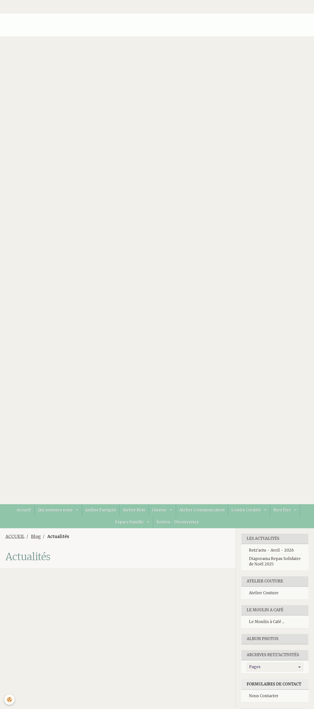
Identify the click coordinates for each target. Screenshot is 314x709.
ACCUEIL (14, 537)
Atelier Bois (134, 510)
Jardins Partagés (100, 510)
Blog (36, 537)
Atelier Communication (202, 510)
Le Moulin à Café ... (266, 622)
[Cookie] (10, 699)
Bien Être (283, 510)
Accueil (23, 510)
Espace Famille (130, 522)
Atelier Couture (263, 593)
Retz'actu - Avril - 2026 (271, 550)
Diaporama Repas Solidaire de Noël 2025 (275, 562)
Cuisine (160, 510)
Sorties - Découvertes (178, 522)
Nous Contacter (263, 696)
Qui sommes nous (55, 510)
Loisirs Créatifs (247, 510)
